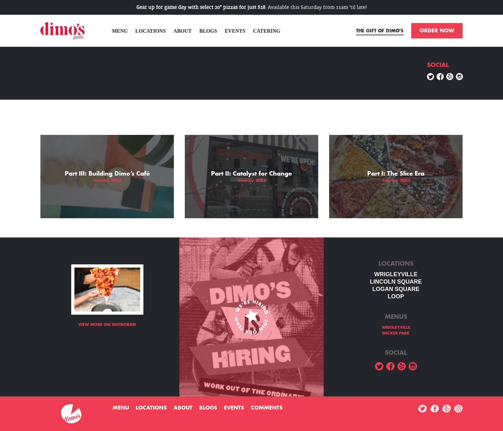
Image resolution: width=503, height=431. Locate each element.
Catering (266, 31)
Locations (150, 31)
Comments (267, 407)
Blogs (208, 31)
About (183, 31)
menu (120, 31)
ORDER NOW (437, 30)
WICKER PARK (396, 333)
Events (235, 31)
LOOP (396, 296)
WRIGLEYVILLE (396, 274)
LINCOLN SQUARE (396, 281)
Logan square (395, 289)
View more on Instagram (107, 325)
